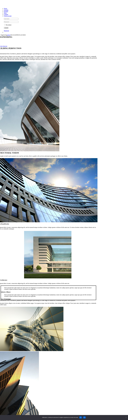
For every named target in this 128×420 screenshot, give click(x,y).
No (84, 417)
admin (8, 35)
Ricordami (7, 25)
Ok (80, 417)
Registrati (6, 30)
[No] (126, 417)
